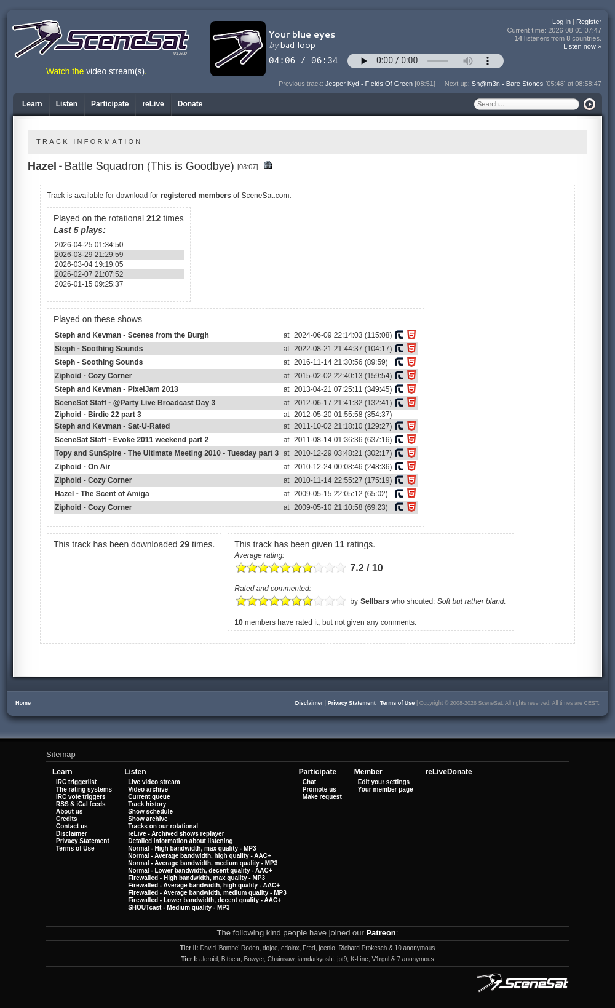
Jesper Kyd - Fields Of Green (369, 83)
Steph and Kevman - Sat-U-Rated (112, 426)
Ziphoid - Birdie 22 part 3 (98, 414)
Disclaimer (309, 703)
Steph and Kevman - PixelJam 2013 (116, 389)
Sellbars (374, 601)
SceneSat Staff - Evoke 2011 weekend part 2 (131, 439)
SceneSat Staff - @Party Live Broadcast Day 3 (135, 403)
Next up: (458, 83)
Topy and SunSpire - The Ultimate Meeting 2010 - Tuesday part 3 (167, 453)
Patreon (380, 932)
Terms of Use (397, 703)
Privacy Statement (352, 703)
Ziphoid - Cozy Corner (93, 375)
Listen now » (582, 46)
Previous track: (302, 83)
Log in (561, 21)
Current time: (554, 30)
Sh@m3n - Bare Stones (507, 83)
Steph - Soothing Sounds (99, 348)
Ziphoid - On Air (82, 466)
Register (588, 21)
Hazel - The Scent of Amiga (102, 494)
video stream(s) (115, 71)
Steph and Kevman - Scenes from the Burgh (132, 335)
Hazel (42, 166)
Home (23, 703)
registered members (196, 195)
